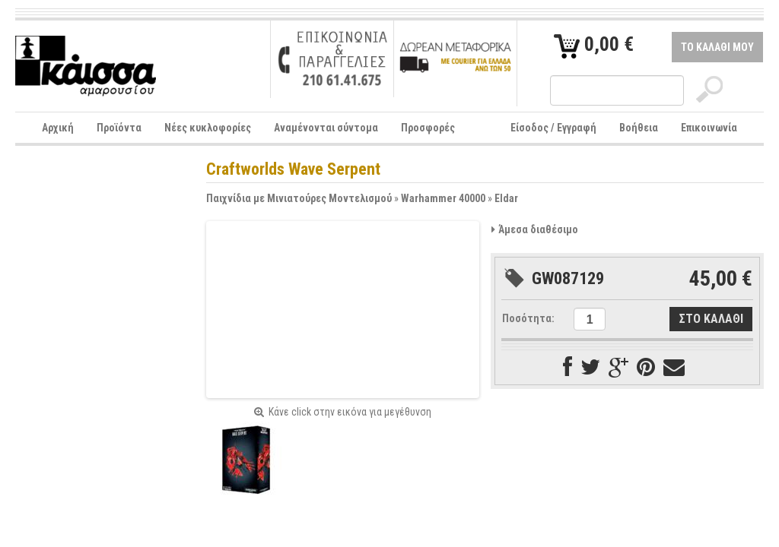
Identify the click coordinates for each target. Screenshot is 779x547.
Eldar (506, 198)
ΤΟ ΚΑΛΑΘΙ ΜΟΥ (717, 47)
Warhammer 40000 (443, 198)
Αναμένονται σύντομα (326, 128)
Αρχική (58, 128)
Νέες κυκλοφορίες (207, 128)
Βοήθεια (638, 128)
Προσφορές (428, 128)
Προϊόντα (119, 128)
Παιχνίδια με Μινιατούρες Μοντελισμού (299, 198)
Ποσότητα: (528, 318)
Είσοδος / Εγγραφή (553, 128)
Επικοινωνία (709, 128)
